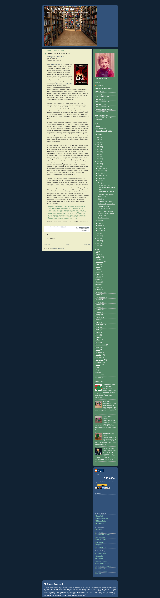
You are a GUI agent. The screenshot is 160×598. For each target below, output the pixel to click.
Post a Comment (50, 238)
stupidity (98, 352)
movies (98, 317)
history (98, 299)
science (98, 342)
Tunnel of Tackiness (108, 448)
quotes (98, 337)
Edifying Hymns (100, 99)
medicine (98, 312)
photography (99, 324)
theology (98, 365)
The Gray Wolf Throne (104, 185)
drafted (98, 272)
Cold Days (101, 199)
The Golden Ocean (103, 206)
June (99, 183)
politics (98, 332)
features (98, 282)
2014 (98, 164)
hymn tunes (99, 302)
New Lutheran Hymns (102, 563)
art (97, 252)
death (97, 264)
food (97, 287)
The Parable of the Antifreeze (106, 191)
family (98, 279)
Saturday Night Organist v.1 (104, 109)
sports (98, 350)
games (98, 289)
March (100, 225)
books (87, 230)
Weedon (98, 573)
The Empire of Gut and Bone (55, 57)
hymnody (98, 304)
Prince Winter (100, 523)
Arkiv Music (99, 532)
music (98, 319)
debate (98, 267)
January (100, 230)
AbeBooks (99, 529)
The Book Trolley (101, 128)
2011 (98, 236)
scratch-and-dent (101, 345)
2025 (98, 137)
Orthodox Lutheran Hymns (103, 566)
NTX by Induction (101, 521)
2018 (98, 154)
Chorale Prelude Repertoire (104, 131)
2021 (98, 147)
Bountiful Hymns (101, 104)
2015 (98, 161)
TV (97, 370)
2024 (98, 139)
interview (98, 307)
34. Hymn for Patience (104, 208)
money (98, 314)
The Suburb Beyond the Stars (63, 84)
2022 (98, 144)
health (98, 294)
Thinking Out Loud (101, 571)
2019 (98, 151)
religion (98, 340)
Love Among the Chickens (105, 211)
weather (98, 372)
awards (98, 254)
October (100, 173)
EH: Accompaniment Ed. (103, 101)
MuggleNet (99, 544)
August (100, 178)
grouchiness (99, 292)
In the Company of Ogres (105, 201)
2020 (98, 149)
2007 (98, 245)
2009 (98, 241)
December (101, 168)
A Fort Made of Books (60, 8)
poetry (98, 329)
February (101, 228)
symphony (99, 355)
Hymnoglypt (99, 558)
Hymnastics (99, 556)
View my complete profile (104, 88)
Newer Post (47, 244)
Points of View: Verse (102, 111)
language (99, 309)
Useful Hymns (100, 94)
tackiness (99, 357)
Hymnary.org (99, 542)
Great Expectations (103, 218)
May (99, 221)
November (101, 171)
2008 (98, 243)
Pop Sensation (100, 568)
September (101, 175)
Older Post (87, 244)
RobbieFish (100, 85)
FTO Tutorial (106, 401)
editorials (98, 277)
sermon (98, 347)
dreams (98, 274)
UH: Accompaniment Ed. (103, 96)
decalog (98, 269)
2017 (98, 156)
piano (97, 327)
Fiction (98, 284)
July (99, 180)
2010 (98, 238)
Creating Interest (101, 553)
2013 (98, 166)
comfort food (99, 262)
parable (98, 322)
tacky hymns (99, 360)
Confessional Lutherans (103, 534)
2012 (98, 233)
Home (67, 244)
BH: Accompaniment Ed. (103, 106)
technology (99, 362)
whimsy (98, 375)
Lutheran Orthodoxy (102, 561)
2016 (98, 159)
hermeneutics (100, 297)
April (99, 223)
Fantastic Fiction (101, 539)
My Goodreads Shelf (102, 518)
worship (98, 377)
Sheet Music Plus (101, 547)
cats (97, 259)
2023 (98, 142)
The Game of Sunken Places (56, 64)
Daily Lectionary (100, 537)
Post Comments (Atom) (58, 248)
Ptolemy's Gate (102, 196)
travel (97, 367)
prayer (98, 335)
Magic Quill (99, 516)
